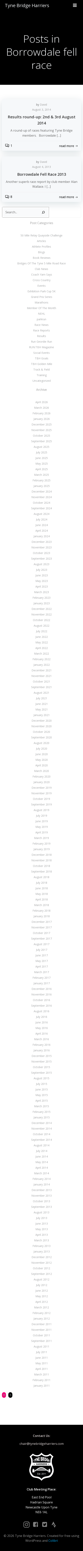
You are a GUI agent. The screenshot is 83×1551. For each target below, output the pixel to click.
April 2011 (41, 1369)
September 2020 (41, 737)
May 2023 (41, 581)
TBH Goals (41, 358)
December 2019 (42, 787)
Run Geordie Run (41, 341)
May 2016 (41, 1028)
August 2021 (41, 692)
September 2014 (41, 1140)
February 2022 (41, 659)
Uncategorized (42, 380)
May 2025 (41, 463)
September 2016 (41, 1005)
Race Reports (41, 330)
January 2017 (41, 983)
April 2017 (41, 966)
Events (41, 286)
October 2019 (41, 799)
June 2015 (41, 1089)
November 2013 (41, 1195)
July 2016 (41, 1017)
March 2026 (41, 407)
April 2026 (41, 402)
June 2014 (41, 1156)
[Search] (43, 212)
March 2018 (41, 905)
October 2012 (41, 1268)
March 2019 (41, 838)
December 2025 (42, 424)
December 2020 (42, 720)
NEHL (41, 313)
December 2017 (42, 922)
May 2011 (41, 1363)
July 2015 (41, 1084)
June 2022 (41, 637)
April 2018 (41, 899)
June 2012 (41, 1290)
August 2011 (41, 1346)
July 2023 (41, 570)
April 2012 (41, 1302)
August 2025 (41, 447)
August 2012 (41, 1279)
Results (41, 336)
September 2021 (41, 687)
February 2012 (41, 1313)
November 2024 (41, 497)
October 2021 (41, 681)
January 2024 (41, 536)
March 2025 (41, 475)
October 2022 (41, 620)
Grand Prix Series (41, 297)
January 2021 (41, 715)
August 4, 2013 (41, 167)
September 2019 (41, 804)
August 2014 (41, 1145)
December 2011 (42, 1324)
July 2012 (41, 1285)
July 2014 (41, 1151)
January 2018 (41, 916)
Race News (41, 325)
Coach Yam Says (41, 274)
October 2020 (41, 732)
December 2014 (42, 1123)
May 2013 (41, 1229)
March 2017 (41, 972)
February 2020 (41, 776)
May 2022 (41, 642)
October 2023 (41, 553)
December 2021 (42, 670)
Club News (41, 269)
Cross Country (41, 280)
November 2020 (41, 726)
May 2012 (41, 1296)
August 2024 (41, 514)
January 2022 (41, 665)
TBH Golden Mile (41, 364)
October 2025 (41, 435)
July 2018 (41, 882)
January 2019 (41, 849)
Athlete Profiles (41, 246)
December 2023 (42, 542)
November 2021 (41, 676)
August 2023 (41, 564)
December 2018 (42, 855)
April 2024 (41, 530)
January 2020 (41, 782)
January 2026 (41, 419)
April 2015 (41, 1100)
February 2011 (41, 1380)
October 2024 (41, 502)
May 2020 (41, 760)
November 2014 (41, 1128)
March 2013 (41, 1240)
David (43, 104)
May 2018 (41, 894)
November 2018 (41, 860)
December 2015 (42, 1056)
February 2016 (41, 1045)
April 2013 (41, 1235)
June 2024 (41, 525)
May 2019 (41, 827)
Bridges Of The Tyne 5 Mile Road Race (41, 263)
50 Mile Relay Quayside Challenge (41, 235)
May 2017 (41, 961)
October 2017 (41, 933)
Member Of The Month (41, 308)
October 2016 (41, 1000)
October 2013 (41, 1201)
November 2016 (41, 994)
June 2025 (41, 458)
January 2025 (41, 486)
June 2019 (41, 821)
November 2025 (41, 430)
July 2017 (41, 950)
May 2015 (41, 1095)
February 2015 (41, 1112)
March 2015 (41, 1106)
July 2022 (41, 631)
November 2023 (41, 547)
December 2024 (42, 491)
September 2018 (41, 871)
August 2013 (41, 1212)
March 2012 (41, 1307)
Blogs (41, 252)
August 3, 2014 (41, 109)
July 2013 (41, 1218)
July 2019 (41, 815)
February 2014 (41, 1179)
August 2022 (41, 625)
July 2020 (41, 748)
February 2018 (41, 910)
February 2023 (41, 597)
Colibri (53, 1540)
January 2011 (41, 1385)
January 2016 (41, 1050)
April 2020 (41, 765)
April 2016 (41, 1033)
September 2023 (41, 558)
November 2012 (41, 1262)
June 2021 (41, 704)
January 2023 (41, 603)
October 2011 (41, 1335)
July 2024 (41, 519)
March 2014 (41, 1173)
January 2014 (41, 1184)
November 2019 (41, 793)
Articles (41, 241)
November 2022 (41, 614)
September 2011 (41, 1341)
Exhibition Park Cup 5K (41, 291)
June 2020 (41, 754)
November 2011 (41, 1330)
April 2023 (41, 586)
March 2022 (41, 653)
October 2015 (41, 1067)
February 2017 (41, 977)
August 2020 (41, 743)
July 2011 (41, 1352)
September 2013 (41, 1207)
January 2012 (41, 1318)
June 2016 (41, 1022)
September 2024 (41, 508)
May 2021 (41, 709)
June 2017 (41, 955)
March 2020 (41, 771)
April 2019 (41, 832)
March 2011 (41, 1374)
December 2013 (42, 1190)
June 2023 (41, 575)
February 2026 (41, 413)
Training (42, 375)
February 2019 (41, 843)
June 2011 (41, 1357)
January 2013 (41, 1251)
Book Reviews (41, 258)
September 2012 (41, 1274)
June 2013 (41, 1223)
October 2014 (41, 1134)
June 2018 (41, 888)
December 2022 (42, 609)
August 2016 (41, 1011)
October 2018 (41, 866)
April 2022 (41, 648)
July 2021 (41, 698)
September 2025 (41, 441)
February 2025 (41, 480)
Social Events (41, 353)
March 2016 (41, 1039)
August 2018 (41, 877)
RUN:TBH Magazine (41, 347)
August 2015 (41, 1078)
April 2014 (41, 1167)
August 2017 (41, 944)
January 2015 (41, 1117)
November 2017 (41, 927)
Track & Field (41, 369)
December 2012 (42, 1257)
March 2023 (41, 592)
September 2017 (41, 938)
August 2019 (41, 810)
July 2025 (41, 452)
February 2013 (41, 1246)
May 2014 (41, 1162)
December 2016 (42, 989)
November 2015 (41, 1061)
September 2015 (41, 1072)
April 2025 (41, 469)
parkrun (41, 319)
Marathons (41, 302)
